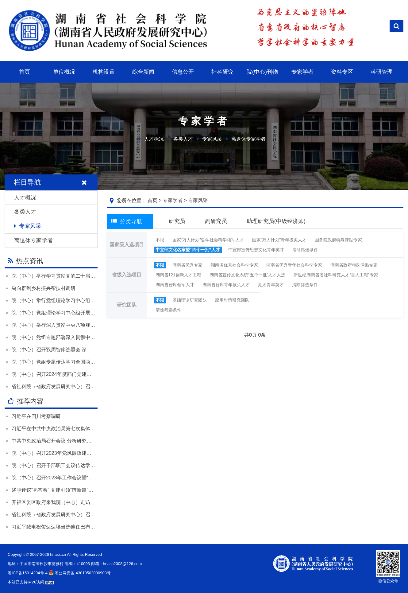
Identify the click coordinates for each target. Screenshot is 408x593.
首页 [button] (24, 72)
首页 (152, 200)
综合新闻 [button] (143, 72)
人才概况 (154, 139)
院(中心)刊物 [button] (262, 72)
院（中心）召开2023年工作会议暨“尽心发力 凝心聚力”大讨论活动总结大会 (93, 477)
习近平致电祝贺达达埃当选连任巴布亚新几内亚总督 (68, 526)
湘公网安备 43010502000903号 (79, 573)
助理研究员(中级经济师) (276, 221)
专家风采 (212, 139)
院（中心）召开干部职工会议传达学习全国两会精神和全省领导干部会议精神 (95, 465)
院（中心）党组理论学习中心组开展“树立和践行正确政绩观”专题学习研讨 (92, 312)
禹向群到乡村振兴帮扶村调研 (43, 288)
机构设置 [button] (104, 72)
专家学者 (173, 200)
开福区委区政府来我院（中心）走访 (51, 502)
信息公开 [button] (183, 72)
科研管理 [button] (382, 72)
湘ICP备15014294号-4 (28, 573)
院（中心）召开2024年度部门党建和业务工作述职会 (69, 374)
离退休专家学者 (248, 139)
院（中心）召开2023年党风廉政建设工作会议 (61, 453)
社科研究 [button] (222, 72)
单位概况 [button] (64, 72)
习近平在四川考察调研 (36, 416)
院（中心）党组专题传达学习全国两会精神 (58, 362)
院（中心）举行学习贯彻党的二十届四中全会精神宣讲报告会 (78, 276)
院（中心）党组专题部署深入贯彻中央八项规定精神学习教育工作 (83, 337)
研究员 (177, 221)
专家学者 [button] (302, 72)
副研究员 (216, 221)
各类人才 (183, 139)
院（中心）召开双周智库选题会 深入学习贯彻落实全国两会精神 (81, 349)
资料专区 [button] (342, 72)
